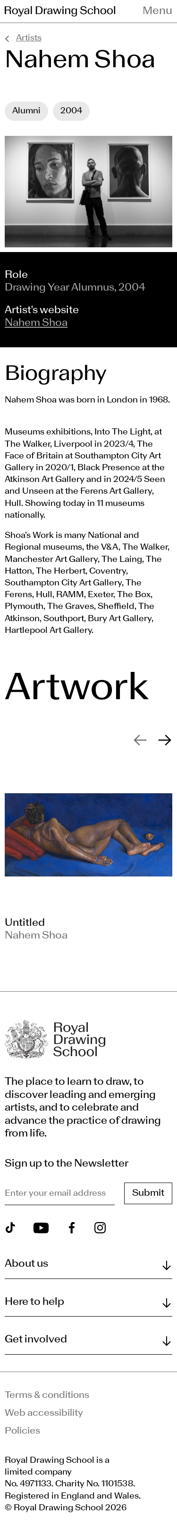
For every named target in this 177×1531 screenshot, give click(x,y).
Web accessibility (44, 1413)
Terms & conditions (47, 1395)
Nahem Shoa (36, 323)
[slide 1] (88, 857)
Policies (22, 1431)
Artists (29, 38)
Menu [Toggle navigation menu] (157, 11)
